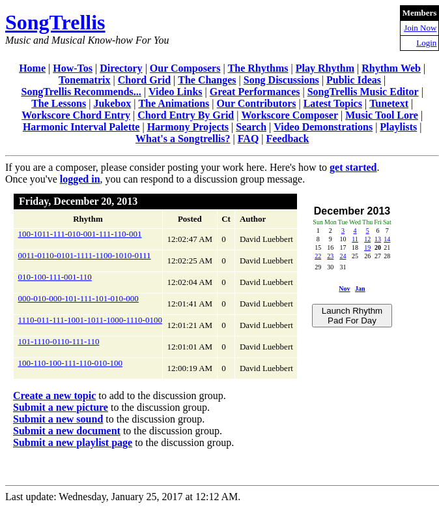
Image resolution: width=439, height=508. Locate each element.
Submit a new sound (58, 419)
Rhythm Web (391, 68)
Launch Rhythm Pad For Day (352, 315)
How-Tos (72, 68)
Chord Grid (144, 79)
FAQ (248, 138)
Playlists (398, 126)
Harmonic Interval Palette (81, 126)
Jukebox (112, 103)
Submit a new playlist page (72, 442)
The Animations (173, 103)
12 (367, 239)
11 (355, 239)
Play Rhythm (325, 68)
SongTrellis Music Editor (363, 91)
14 (387, 239)
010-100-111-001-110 (55, 277)
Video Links (176, 91)
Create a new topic (54, 395)
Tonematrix (84, 79)
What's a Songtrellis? (183, 138)
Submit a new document (66, 430)
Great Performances (255, 91)
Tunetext (388, 103)
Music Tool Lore (381, 115)
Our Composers (185, 68)
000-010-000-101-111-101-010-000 (78, 298)
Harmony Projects (188, 126)
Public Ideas (353, 79)
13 (378, 239)
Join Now (420, 28)
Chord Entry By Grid (185, 115)
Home (32, 68)
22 (318, 256)
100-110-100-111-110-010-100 (70, 363)
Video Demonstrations (323, 126)
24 (342, 256)
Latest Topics (333, 103)
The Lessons (58, 103)
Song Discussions (281, 79)
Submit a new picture (60, 407)
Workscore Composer (289, 115)
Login (426, 43)
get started (353, 167)
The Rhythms (258, 68)
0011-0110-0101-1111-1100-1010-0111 (84, 255)
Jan (360, 288)
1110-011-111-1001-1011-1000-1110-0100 (90, 320)
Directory (121, 68)
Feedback (287, 138)
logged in (80, 179)
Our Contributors (256, 103)
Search (251, 126)
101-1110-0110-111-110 (59, 341)
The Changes (207, 79)
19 (367, 247)
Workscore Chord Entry (75, 115)
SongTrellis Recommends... (81, 91)
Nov (344, 288)
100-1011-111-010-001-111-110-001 (80, 234)
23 (330, 256)
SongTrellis (55, 22)
